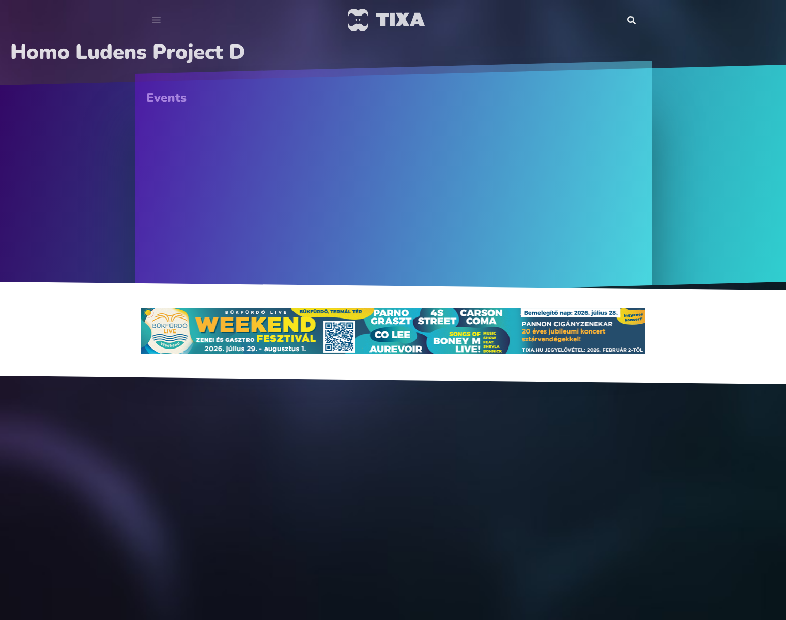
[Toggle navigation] (156, 20)
